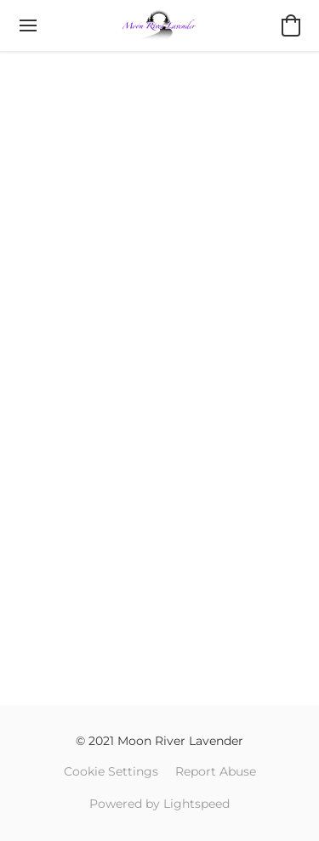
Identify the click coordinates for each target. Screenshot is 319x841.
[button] (159, 25)
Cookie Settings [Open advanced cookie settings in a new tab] (111, 771)
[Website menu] (28, 25)
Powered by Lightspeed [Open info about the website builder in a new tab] (159, 803)
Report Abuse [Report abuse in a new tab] (215, 771)
